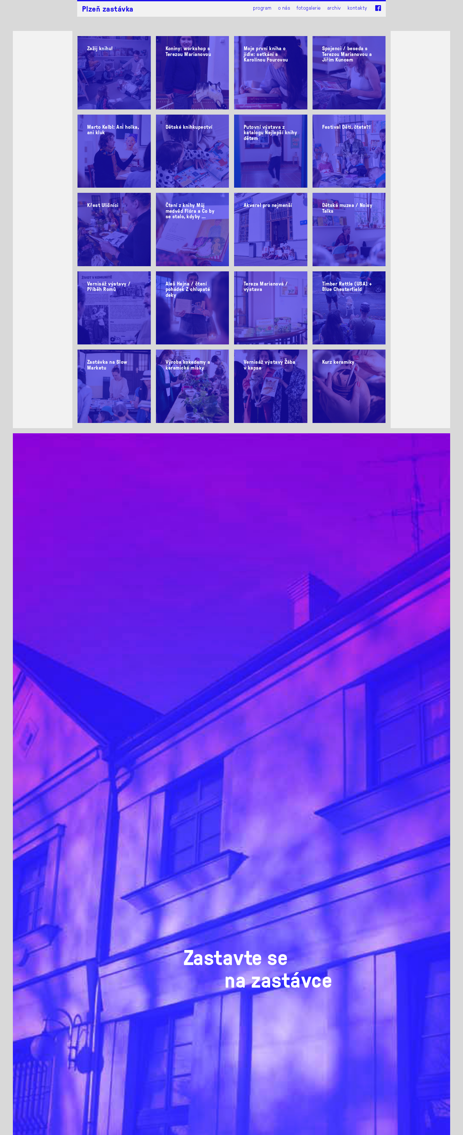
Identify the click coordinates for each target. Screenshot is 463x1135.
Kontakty (357, 7)
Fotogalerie (308, 7)
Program (262, 7)
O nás (284, 7)
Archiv (334, 7)
